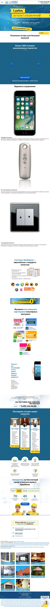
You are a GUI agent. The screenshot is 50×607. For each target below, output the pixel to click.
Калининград (5, 605)
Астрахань (29, 605)
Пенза (29, 606)
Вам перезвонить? (44, 3)
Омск (35, 606)
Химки (35, 600)
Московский (17, 601)
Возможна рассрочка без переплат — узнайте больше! (25, 80)
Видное (30, 600)
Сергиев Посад (11, 600)
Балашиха (5, 599)
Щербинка (39, 601)
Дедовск (8, 601)
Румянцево (36, 601)
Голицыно (2, 601)
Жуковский (25, 599)
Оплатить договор (25, 595)
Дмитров (11, 599)
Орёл (31, 606)
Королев (37, 599)
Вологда (15, 605)
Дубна (17, 599)
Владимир (21, 605)
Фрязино (17, 600)
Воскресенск (8, 599)
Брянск (23, 605)
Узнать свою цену (25, 77)
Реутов (34, 601)
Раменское (7, 600)
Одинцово (32, 600)
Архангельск (32, 605)
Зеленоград (37, 600)
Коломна (34, 599)
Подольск (2, 600)
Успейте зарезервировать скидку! (22, 28)
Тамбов (12, 606)
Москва (2, 599)
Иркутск (8, 605)
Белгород (26, 605)
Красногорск (40, 599)
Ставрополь (38, 605)
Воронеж (13, 605)
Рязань (25, 606)
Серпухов (14, 600)
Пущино (5, 600)
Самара (23, 606)
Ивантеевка (28, 599)
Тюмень (5, 606)
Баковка (24, 601)
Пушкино (5, 601)
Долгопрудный (14, 599)
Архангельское (21, 601)
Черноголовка (20, 600)
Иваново (10, 605)
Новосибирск (38, 606)
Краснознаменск (11, 601)
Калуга (2, 605)
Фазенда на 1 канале (32, 329)
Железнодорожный (21, 599)
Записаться (25, 503)
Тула (6, 606)
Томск (8, 606)
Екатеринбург (18, 606)
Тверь (10, 606)
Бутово (26, 601)
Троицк (14, 601)
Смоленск (14, 606)
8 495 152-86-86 (44, 1)
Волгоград (18, 605)
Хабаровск (35, 605)
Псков (27, 606)
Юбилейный (27, 600)
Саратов (21, 606)
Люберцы (29, 601)
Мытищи (31, 601)
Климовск (31, 599)
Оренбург (33, 606)
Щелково (24, 600)
